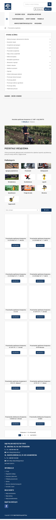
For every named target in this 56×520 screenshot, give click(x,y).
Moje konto (9, 491)
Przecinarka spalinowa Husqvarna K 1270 (16, 311)
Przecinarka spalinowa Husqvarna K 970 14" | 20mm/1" (16, 382)
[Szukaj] (37, 4)
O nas (7, 472)
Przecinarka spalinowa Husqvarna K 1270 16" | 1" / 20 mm (16, 347)
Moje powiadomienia (11, 499)
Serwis (7, 482)
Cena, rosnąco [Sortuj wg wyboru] (9, 210)
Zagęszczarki (11, 204)
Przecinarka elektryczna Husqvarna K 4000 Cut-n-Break (15, 418)
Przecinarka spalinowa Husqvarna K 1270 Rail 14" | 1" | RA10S (16, 275)
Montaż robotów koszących (13, 485)
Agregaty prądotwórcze (12, 171)
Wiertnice (44, 193)
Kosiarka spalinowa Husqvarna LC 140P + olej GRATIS (28, 119)
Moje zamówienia (11, 494)
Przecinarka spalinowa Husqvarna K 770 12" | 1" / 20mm (40, 382)
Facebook (6, 507)
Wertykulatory (12, 182)
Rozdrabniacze (28, 182)
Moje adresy (9, 497)
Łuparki (44, 182)
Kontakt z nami (10, 487)
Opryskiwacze (11, 193)
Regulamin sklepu (11, 475)
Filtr (46, 210)
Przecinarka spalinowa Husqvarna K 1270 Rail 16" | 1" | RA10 (40, 239)
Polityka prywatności (11, 480)
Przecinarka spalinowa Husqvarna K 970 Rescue (40, 347)
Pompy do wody (28, 193)
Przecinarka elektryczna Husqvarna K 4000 (40, 418)
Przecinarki (28, 171)
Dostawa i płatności (11, 477)
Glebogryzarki (44, 171)
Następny (34, 436)
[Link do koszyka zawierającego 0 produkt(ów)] (47, 9)
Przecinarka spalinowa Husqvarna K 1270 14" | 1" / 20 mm (40, 311)
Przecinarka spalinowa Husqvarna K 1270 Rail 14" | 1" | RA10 (40, 275)
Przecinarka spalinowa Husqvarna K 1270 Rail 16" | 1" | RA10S (16, 239)
